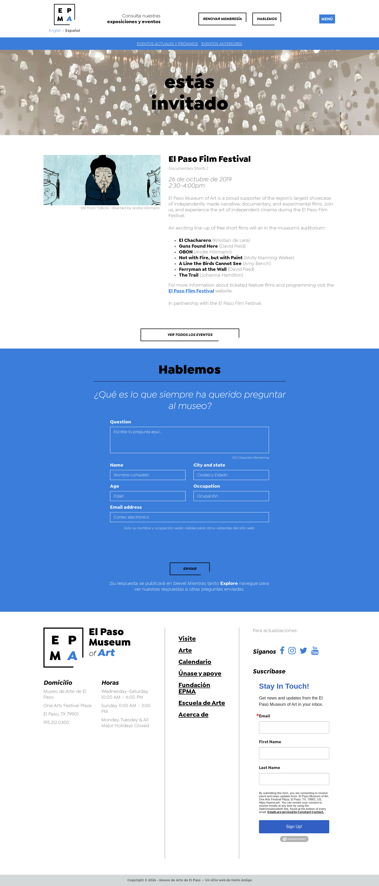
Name (116, 465)
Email (264, 716)
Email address (126, 507)
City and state (209, 465)
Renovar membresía (222, 19)
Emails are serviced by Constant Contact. (295, 812)
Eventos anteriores (221, 44)
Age (114, 486)
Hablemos (267, 19)
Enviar (189, 568)
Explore (229, 583)
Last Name (269, 768)
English (55, 30)
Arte (185, 650)
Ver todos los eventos (189, 334)
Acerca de (193, 714)
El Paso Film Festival (191, 291)
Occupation (206, 486)
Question (120, 422)
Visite (187, 639)
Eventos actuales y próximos (167, 44)
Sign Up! (294, 826)
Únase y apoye (199, 673)
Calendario (194, 662)
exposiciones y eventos (134, 22)
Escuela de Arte (201, 703)
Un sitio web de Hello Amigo (228, 880)
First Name (270, 742)
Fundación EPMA (194, 688)
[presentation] (146, 548)
